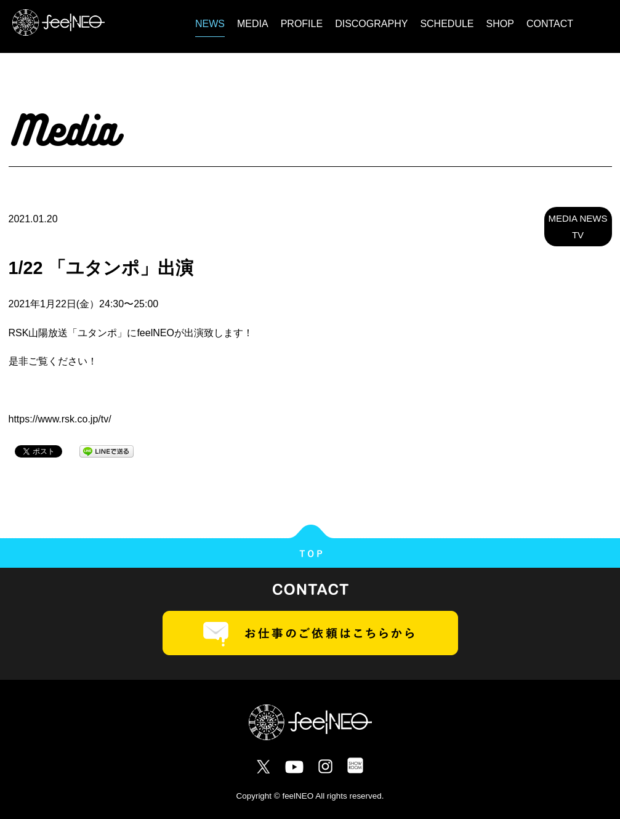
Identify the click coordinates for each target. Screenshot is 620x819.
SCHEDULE (446, 23)
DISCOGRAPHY (371, 23)
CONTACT (549, 23)
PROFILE (302, 23)
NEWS (210, 23)
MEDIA (252, 23)
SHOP (500, 23)
